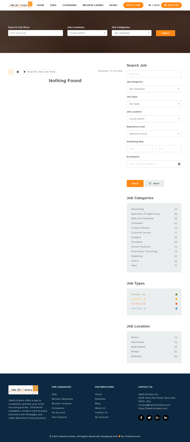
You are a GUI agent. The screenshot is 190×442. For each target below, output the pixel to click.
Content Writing (140, 228)
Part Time (154, 308)
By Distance (133, 157)
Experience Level (136, 126)
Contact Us (101, 412)
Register (171, 5)
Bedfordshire (138, 347)
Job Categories (121, 27)
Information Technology (144, 251)
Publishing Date (135, 141)
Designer (136, 237)
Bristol (134, 337)
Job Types (132, 97)
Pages (113, 5)
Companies (69, 5)
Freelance (154, 299)
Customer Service (141, 232)
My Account (58, 412)
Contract (154, 294)
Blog (97, 403)
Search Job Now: (19, 27)
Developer (137, 242)
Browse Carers (93, 5)
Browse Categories (62, 399)
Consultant (137, 223)
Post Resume (59, 417)
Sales (134, 265)
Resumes (100, 399)
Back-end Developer (142, 218)
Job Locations (75, 27)
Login (154, 5)
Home (40, 5)
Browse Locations (62, 403)
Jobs (53, 5)
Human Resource (141, 246)
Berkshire (136, 356)
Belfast (135, 351)
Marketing (137, 256)
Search (165, 33)
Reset (154, 183)
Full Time (154, 303)
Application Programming (145, 213)
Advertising (137, 209)
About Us (100, 408)
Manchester (137, 342)
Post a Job (133, 5)
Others (135, 261)
